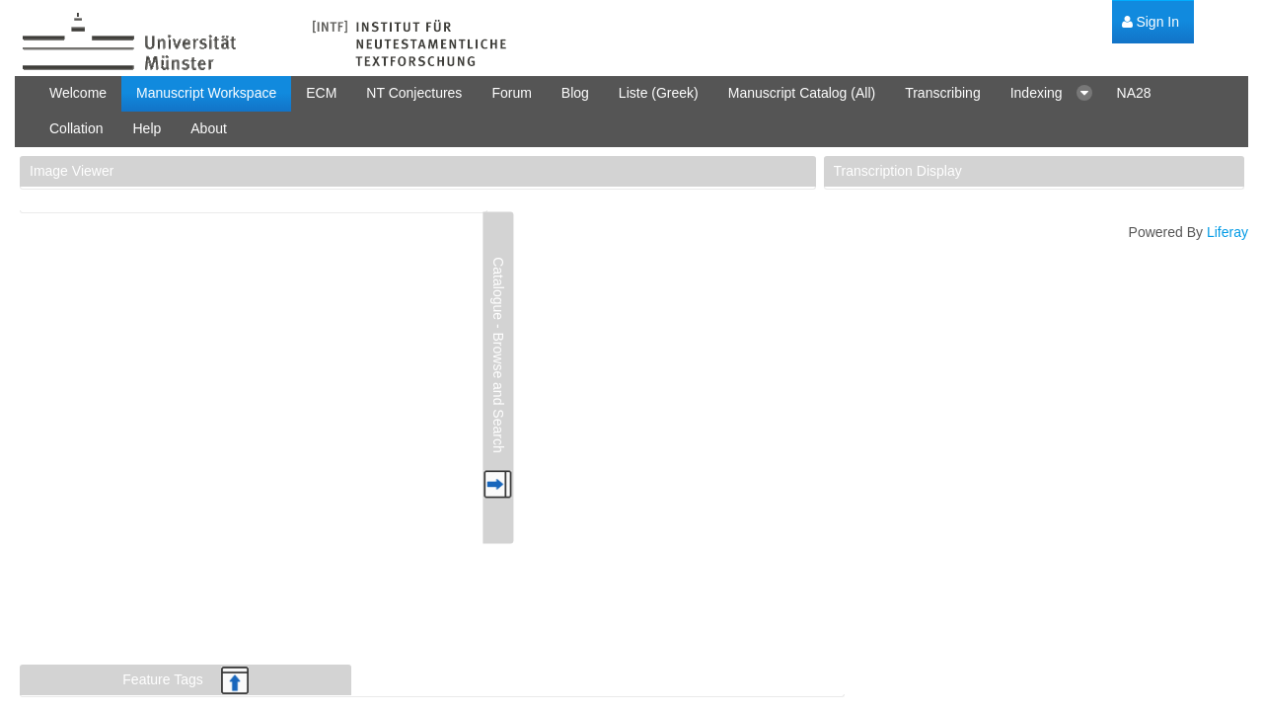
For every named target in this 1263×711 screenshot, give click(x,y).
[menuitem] (1150, 22)
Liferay (1227, 232)
